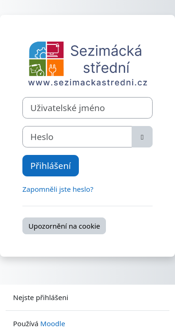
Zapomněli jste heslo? (57, 189)
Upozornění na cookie (64, 226)
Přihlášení (50, 165)
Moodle (52, 323)
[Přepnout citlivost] (142, 136)
